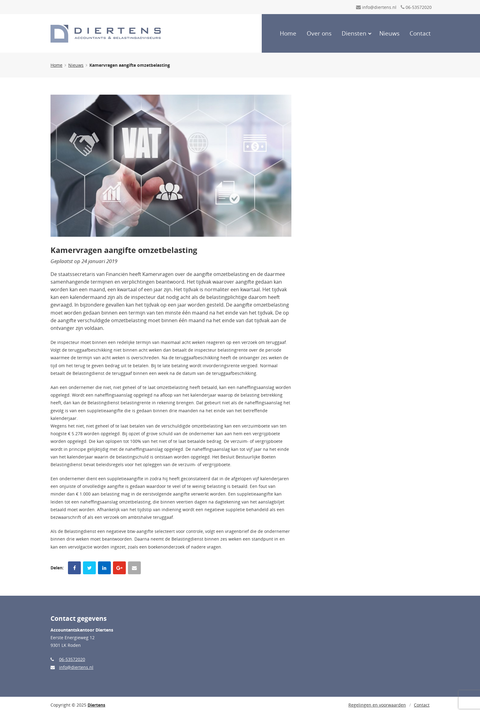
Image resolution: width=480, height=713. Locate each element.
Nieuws (389, 33)
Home (288, 33)
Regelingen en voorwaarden (377, 705)
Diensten (354, 33)
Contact (420, 33)
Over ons (319, 33)
